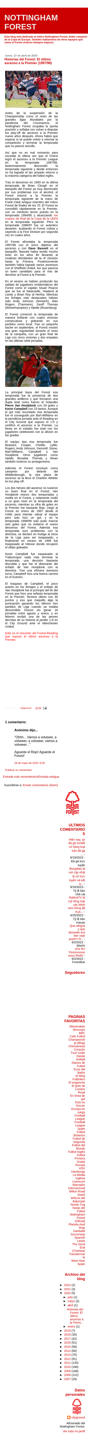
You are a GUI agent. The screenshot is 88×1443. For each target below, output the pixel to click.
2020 (68, 1293)
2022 (68, 1285)
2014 (68, 1350)
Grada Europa (80, 1163)
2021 (68, 1289)
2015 (68, 1346)
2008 (68, 1375)
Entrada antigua (48, 776)
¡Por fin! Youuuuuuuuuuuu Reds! (76, 952)
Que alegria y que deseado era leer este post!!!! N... (77, 932)
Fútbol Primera (80, 1156)
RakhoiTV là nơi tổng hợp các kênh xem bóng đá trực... (76, 904)
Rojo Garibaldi (79, 1229)
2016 (68, 1342)
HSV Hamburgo (78, 1170)
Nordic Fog (77, 1204)
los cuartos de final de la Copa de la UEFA (31, 217)
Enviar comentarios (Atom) (40, 785)
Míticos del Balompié (78, 1199)
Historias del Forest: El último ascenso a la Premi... (75, 1316)
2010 (68, 1367)
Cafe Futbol (77, 1036)
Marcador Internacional (76, 1186)
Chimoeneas (76, 1046)
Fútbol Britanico (79, 1133)
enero (72, 1326)
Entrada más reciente (17, 776)
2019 (68, 1330)
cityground (78, 1417)
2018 (68, 1334)
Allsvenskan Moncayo (77, 1028)
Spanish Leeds (79, 1239)
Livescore (78, 1181)
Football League (80, 1117)
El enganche (77, 1082)
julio (71, 1297)
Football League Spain (80, 1125)
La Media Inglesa (79, 1176)
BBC (82, 1033)
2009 (68, 1371)
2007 (68, 1379)
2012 (68, 1359)
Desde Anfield (80, 1057)
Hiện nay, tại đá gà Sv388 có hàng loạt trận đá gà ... (76, 847)
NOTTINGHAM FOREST (31, 22)
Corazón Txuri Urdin (77, 1051)
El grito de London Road (78, 1089)
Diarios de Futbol (78, 1064)
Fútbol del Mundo (78, 1147)
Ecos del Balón (79, 1071)
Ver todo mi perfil (74, 1431)
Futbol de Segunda (79, 1140)
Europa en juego (78, 1110)
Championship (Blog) (76, 1041)
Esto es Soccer (80, 1104)
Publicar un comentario (18, 770)
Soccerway (77, 1234)
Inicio (34, 776)
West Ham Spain (78, 1262)
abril (71, 1305)
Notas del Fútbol (79, 1209)
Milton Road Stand (77, 1193)
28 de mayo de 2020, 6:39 (29, 763)
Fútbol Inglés (76, 1151)
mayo (72, 1301)
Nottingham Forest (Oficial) (77, 1218)
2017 (68, 1338)
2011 (68, 1362)
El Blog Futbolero (79, 1077)
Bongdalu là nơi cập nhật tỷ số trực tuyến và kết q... (77, 876)
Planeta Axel (77, 1224)
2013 (68, 1354)
